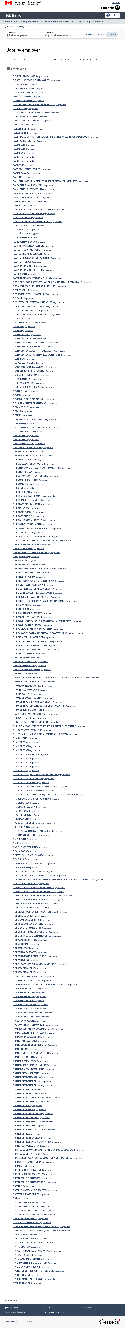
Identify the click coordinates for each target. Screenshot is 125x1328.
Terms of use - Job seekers (15, 1312)
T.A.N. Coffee (20, 108)
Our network (87, 1307)
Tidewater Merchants (26, 718)
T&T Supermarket (23, 92)
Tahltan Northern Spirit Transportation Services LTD (45, 181)
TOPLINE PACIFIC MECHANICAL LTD (31, 936)
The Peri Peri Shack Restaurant (31, 597)
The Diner (19, 488)
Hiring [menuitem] (80, 21)
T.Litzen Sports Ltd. (24, 116)
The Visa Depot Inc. (24, 665)
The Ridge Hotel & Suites (27, 617)
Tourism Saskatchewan (26, 980)
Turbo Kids (19, 1234)
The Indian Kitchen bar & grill (31, 552)
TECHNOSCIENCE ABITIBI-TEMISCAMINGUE (35, 350)
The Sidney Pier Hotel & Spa (29, 637)
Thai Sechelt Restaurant (27, 447)
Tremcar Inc (20, 1166)
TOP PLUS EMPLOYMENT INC (28, 923)
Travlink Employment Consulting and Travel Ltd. (42, 1158)
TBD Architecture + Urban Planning (34, 286)
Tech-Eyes (18, 326)
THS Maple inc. (21, 693)
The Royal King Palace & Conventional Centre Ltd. (42, 621)
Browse (101, 34)
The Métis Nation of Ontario (30, 572)
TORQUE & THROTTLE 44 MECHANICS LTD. (35, 964)
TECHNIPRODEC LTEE (24, 338)
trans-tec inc (21, 1049)
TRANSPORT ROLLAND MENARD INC (31, 1141)
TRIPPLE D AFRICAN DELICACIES (29, 1190)
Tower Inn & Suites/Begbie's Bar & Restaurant (39, 984)
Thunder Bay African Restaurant (32, 701)
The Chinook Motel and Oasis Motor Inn (37, 467)
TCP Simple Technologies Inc (30, 294)
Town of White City (24, 1008)
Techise (17, 330)
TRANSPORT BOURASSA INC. (27, 1077)
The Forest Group (23, 512)
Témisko (18, 423)
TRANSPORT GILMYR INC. (26, 1101)
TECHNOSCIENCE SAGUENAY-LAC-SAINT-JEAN (36, 354)
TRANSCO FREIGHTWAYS (25, 1061)
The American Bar (23, 451)
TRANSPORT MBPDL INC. (26, 1117)
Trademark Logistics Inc (27, 1036)
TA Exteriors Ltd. (23, 128)
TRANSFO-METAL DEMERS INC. (29, 1069)
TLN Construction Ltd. (26, 835)
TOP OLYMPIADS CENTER (26, 919)
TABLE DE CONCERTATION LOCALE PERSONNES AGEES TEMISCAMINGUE (50, 136)
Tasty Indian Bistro (24, 266)
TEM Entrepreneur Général (29, 387)
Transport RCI (21, 1133)
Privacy (29, 1321)
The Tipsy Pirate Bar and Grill (30, 649)
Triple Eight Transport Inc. (29, 1182)
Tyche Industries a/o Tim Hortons (33, 1271)
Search (112, 34)
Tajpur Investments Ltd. (27, 197)
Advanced (89, 34)
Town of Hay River (23, 992)
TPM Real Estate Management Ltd (32, 1028)
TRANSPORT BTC (21, 1089)
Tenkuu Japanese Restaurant (30, 403)
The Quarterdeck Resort (27, 613)
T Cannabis (19, 84)
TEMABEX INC (20, 391)
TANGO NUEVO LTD (23, 225)
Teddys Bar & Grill (24, 362)
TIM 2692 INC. (20, 738)
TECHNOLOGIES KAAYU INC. (27, 346)
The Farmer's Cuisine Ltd (27, 500)
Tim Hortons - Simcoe (25, 782)
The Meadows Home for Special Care (34, 568)
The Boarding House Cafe (28, 455)
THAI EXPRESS (20, 439)
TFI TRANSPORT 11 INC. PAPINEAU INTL (33, 427)
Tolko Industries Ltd (25, 883)
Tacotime (18, 165)
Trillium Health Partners (28, 1170)
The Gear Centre (22, 532)
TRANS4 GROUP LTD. (23, 1057)
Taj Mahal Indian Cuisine (28, 193)
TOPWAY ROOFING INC (24, 940)
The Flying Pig (21, 508)
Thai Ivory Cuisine (23, 443)
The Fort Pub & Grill (25, 516)
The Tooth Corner (23, 653)
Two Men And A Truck (25, 1267)
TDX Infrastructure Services (30, 306)
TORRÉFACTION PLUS (24, 968)
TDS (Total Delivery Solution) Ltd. (33, 302)
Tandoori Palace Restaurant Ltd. (32, 221)
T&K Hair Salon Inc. (24, 88)
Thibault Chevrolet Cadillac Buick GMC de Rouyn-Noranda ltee (50, 677)
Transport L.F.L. (22, 1105)
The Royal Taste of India (27, 625)
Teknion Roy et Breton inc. (29, 370)
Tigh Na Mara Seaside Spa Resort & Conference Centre (44, 726)
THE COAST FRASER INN (25, 479)
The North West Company (28, 584)
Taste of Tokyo (21, 262)
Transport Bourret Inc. (27, 1085)
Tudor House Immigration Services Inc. (36, 1226)
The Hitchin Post (23, 548)
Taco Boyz (19, 153)
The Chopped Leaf (23, 471)
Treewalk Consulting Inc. (28, 1162)
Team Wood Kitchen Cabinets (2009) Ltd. (36, 314)
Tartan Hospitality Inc (26, 249)
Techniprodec (21, 334)
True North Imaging (25, 1202)
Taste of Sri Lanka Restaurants (31, 257)
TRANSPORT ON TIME (24, 1125)
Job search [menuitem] (11, 21)
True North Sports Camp (27, 1206)
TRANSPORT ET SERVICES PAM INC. (31, 1097)
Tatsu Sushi (20, 274)
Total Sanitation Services (28, 976)
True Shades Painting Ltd (28, 1210)
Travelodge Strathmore (27, 1153)
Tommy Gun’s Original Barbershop (33, 891)
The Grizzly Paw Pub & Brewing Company (36, 540)
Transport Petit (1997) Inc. (28, 1129)
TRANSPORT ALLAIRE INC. (26, 1073)
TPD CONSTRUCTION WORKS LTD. (30, 1024)
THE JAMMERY (20, 556)
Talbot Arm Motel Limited (28, 213)
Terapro (18, 411)
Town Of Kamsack (23, 1000)
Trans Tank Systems (24, 1040)
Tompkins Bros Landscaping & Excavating (37, 895)
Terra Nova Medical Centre (29, 419)
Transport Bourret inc (26, 1081)
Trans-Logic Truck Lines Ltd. (29, 1045)
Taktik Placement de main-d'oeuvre (34, 209)
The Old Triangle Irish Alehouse (32, 592)
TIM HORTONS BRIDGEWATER (28, 790)
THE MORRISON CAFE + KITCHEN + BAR (33, 580)
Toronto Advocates (24, 952)
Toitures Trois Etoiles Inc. (28, 863)
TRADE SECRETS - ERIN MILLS (28, 1032)
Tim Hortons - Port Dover (28, 778)
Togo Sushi (19, 859)
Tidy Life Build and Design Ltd (31, 722)
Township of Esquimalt (27, 1012)
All (97, 59)
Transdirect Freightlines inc (30, 1065)
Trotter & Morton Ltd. (26, 1194)
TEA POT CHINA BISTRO (25, 310)
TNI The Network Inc (25, 847)
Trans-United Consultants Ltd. (31, 1053)
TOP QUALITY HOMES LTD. (26, 927)
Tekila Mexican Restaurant (29, 366)
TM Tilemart (20, 839)
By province (42, 76)
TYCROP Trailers (22, 1283)
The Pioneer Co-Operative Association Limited (40, 601)
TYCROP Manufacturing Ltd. (29, 1279)
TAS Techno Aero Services (28, 253)
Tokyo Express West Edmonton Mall (34, 875)
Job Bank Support (12, 1307)
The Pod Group (21, 609)
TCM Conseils (21, 290)
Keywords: (11, 33)
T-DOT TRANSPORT (23, 96)
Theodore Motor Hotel (26, 669)
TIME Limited (20, 802)
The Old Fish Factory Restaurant (32, 588)
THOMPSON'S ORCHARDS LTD (28, 681)
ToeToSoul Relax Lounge (27, 855)
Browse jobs (21, 26)
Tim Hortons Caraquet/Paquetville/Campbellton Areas (46, 794)
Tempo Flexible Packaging (28, 399)
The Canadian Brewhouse (28, 463)
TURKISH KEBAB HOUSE (25, 1238)
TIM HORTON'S (21, 750)
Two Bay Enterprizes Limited (30, 1262)
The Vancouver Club (25, 661)
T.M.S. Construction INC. (27, 120)
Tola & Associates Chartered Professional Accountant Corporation (53, 879)
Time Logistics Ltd (24, 806)
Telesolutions (21, 379)
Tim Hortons (20, 758)
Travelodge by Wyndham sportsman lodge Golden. (43, 1149)
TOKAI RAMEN (20, 867)
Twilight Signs (22, 1254)
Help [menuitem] (89, 21)
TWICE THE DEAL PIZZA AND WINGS (31, 1250)
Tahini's (18, 177)
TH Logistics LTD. (23, 431)
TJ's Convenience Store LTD (28, 823)
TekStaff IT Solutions (26, 375)
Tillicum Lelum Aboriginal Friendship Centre (40, 734)
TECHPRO (18, 358)
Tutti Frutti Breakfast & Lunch (31, 1242)
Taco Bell (18, 144)
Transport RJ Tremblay (26, 1137)
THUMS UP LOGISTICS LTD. (27, 697)
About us (47, 1307)
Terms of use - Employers (53, 1312)
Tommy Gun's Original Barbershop (33, 887)
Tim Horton (20, 742)
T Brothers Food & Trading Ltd (31, 80)
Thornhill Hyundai (24, 689)
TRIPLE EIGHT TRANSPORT (27, 1178)
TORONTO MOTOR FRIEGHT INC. (29, 956)
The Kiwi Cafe (21, 560)
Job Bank (13, 15)
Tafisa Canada (21, 173)
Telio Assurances (23, 383)
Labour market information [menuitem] (58, 21)
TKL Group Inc (21, 827)
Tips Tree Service (23, 814)
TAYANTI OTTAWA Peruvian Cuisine (32, 278)
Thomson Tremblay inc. (27, 685)
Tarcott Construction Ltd (29, 245)
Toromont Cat (21, 948)
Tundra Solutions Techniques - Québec (36, 1230)
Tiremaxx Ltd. (21, 818)
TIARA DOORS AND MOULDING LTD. (31, 714)
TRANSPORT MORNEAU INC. (27, 1121)
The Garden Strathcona (27, 524)
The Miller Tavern (23, 576)
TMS (15, 843)
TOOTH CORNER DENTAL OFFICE (29, 907)
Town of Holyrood (24, 996)
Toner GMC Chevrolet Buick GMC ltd (34, 899)
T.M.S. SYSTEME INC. (23, 124)
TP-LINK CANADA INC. (24, 1020)
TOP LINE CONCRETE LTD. (26, 915)
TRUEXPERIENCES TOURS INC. (28, 1214)
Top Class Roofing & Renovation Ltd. (34, 911)
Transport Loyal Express (27, 1113)
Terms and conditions (13, 1321)
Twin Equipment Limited (27, 1258)
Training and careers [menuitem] (30, 21)
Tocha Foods (20, 851)
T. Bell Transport (23, 100)
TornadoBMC (21, 944)
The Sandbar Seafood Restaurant (32, 629)
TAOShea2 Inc (20, 229)
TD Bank (17, 298)
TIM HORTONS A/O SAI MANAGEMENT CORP (36, 786)
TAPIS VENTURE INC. (23, 237)
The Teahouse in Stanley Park (30, 645)
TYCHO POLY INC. (22, 1275)
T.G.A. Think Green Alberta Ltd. (30, 112)
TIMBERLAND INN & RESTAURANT (30, 798)
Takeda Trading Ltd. (24, 201)
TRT (15, 1198)
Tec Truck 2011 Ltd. (24, 322)
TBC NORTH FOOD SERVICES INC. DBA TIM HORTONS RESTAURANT (47, 282)
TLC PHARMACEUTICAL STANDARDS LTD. (34, 831)
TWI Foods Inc (21, 1246)
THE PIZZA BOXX (21, 605)
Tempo (17, 395)
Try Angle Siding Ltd (25, 1218)
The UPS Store (21, 657)
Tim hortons (20, 766)
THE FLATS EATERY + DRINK (27, 504)
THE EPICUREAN (21, 492)
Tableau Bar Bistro (24, 140)
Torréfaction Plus (24, 972)
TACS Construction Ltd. (27, 169)
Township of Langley (25, 1016)
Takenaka (18, 205)
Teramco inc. (20, 407)
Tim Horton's (21, 746)
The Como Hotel (22, 483)
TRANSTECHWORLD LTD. (25, 1145)
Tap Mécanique (21, 233)
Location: (49, 33)
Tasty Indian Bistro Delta (28, 270)
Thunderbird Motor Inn (27, 710)
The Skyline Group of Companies (32, 641)
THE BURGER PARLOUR (24, 459)
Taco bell (18, 149)
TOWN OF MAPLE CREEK (25, 1004)
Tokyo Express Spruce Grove (29, 871)
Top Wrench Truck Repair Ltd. (30, 932)
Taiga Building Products (27, 185)
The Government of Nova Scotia (32, 536)
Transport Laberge (24, 1109)
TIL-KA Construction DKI (27, 730)
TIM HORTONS (20, 762)
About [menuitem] (99, 21)
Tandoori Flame (22, 217)
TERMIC (17, 415)
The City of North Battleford (30, 475)
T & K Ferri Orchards (25, 76)
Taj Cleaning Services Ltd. (28, 189)
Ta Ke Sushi (19, 132)
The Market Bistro (24, 564)
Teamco (17, 318)
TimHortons (20, 810)
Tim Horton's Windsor (26, 754)
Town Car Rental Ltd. (25, 988)
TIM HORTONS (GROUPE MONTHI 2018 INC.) (36, 774)
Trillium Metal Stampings (28, 1174)
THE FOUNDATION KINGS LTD (28, 520)
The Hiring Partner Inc (26, 544)
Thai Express (20, 435)
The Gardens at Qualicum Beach (31, 528)
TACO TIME (19, 161)
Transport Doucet (24, 1093)
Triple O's (18, 1186)
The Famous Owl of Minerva (29, 496)
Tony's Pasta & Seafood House (30, 903)
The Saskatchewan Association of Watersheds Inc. (42, 633)
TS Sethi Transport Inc (26, 1222)
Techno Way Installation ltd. (30, 342)
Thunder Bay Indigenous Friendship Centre (38, 705)
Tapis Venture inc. (23, 241)
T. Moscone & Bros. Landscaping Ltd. (34, 104)
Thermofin (19, 673)
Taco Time (19, 157)
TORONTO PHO (21, 960)
